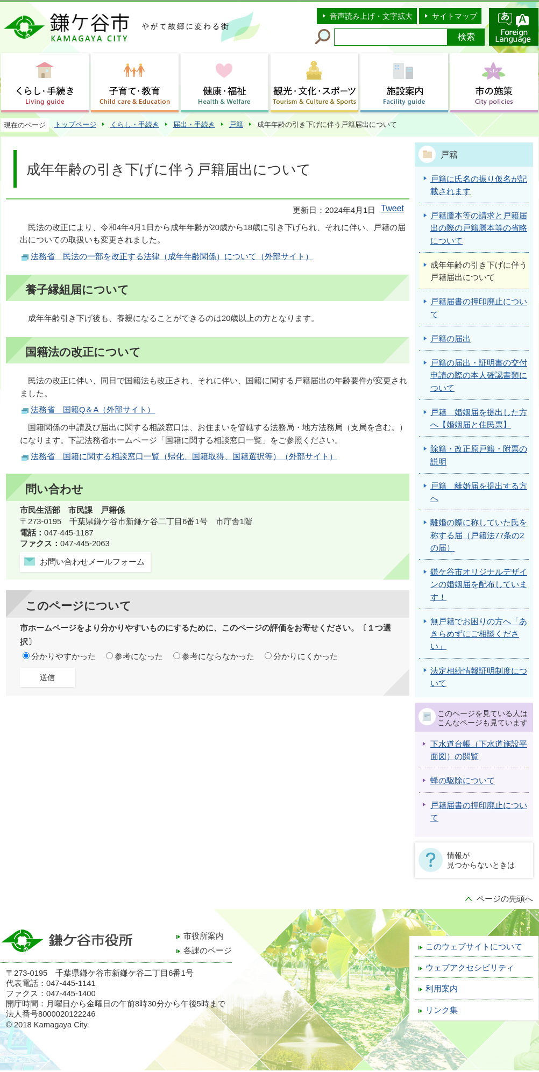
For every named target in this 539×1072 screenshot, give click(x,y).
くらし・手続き (134, 124)
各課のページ (207, 950)
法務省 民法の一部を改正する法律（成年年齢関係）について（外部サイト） (172, 256)
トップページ (75, 124)
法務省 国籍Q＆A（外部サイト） (93, 409)
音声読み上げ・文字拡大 (371, 16)
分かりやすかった (63, 656)
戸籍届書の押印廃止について (478, 811)
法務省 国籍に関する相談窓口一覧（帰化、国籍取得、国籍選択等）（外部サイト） (184, 456)
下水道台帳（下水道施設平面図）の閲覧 (478, 750)
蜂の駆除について (462, 780)
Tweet (392, 208)
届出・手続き (194, 124)
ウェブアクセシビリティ (469, 967)
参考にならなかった (218, 656)
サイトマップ (454, 16)
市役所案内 (203, 936)
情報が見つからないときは (481, 860)
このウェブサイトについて (473, 946)
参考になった (139, 656)
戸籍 (236, 124)
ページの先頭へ (505, 899)
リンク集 (441, 1010)
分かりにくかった (305, 656)
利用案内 (441, 988)
